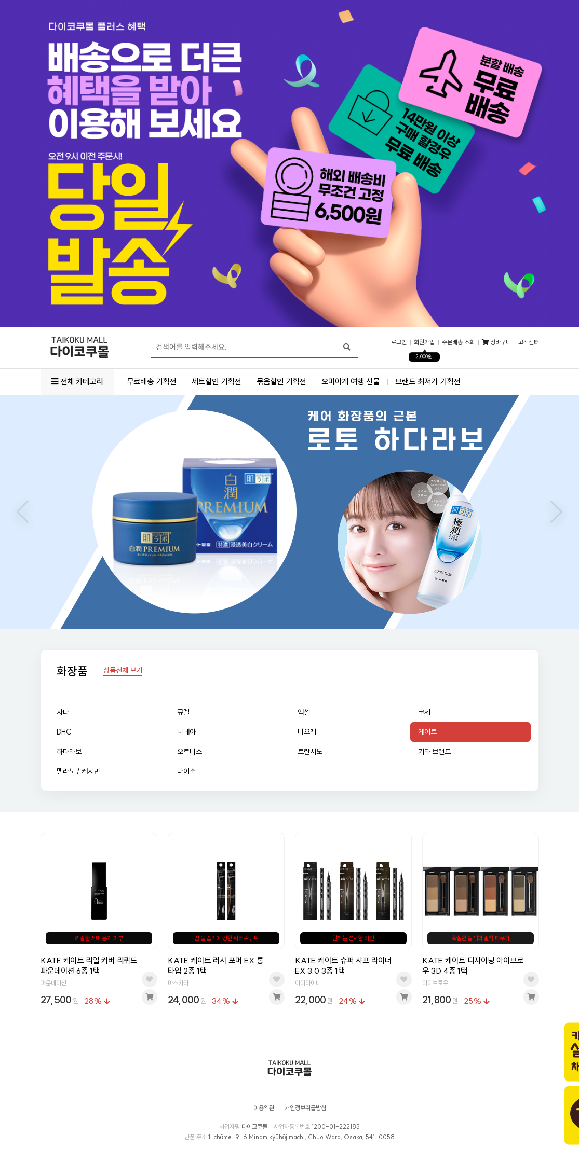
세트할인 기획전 (216, 381)
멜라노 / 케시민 (78, 771)
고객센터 (528, 342)
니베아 (186, 732)
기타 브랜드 (434, 751)
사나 (63, 712)
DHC (64, 732)
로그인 (399, 342)
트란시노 (310, 751)
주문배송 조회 (458, 342)
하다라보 (69, 751)
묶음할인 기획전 (281, 381)
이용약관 (263, 1108)
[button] (23, 512)
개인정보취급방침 (305, 1108)
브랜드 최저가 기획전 (427, 381)
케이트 (427, 732)
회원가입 (424, 342)
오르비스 (189, 751)
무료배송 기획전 (151, 381)
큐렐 (183, 712)
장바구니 (496, 342)
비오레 (307, 732)
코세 (424, 712)
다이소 (186, 771)
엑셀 (304, 712)
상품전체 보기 (122, 671)
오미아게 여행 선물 (350, 381)
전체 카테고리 (77, 381)
